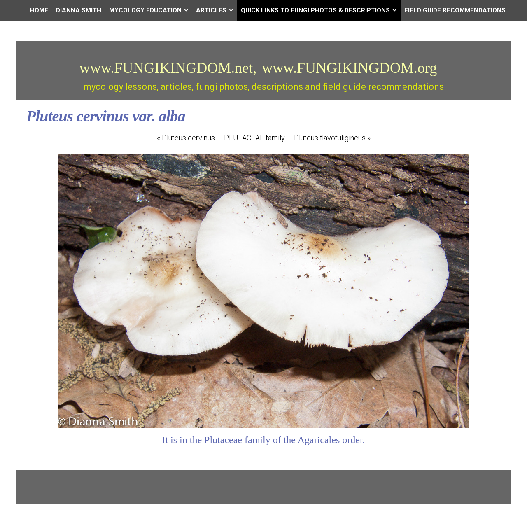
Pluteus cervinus (186, 137)
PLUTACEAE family (254, 137)
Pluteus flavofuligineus (332, 137)
